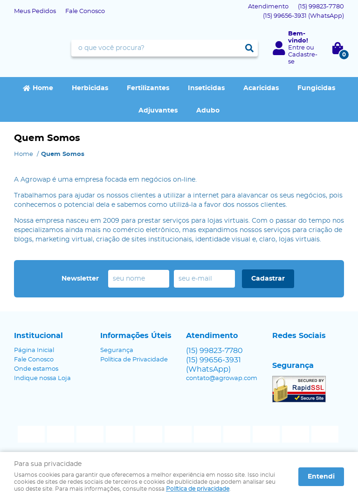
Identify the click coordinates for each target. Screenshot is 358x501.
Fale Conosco (85, 11)
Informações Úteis (136, 335)
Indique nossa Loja (42, 378)
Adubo (208, 110)
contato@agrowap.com (221, 378)
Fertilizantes (148, 88)
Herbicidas (90, 88)
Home (43, 88)
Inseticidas (206, 88)
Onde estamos (36, 369)
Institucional (38, 335)
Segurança (116, 350)
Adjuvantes (158, 110)
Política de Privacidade (134, 360)
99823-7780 (321, 7)
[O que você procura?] (249, 48)
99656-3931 (303, 16)
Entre (296, 48)
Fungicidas (316, 88)
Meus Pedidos (35, 11)
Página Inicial (34, 350)
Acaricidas (261, 88)
